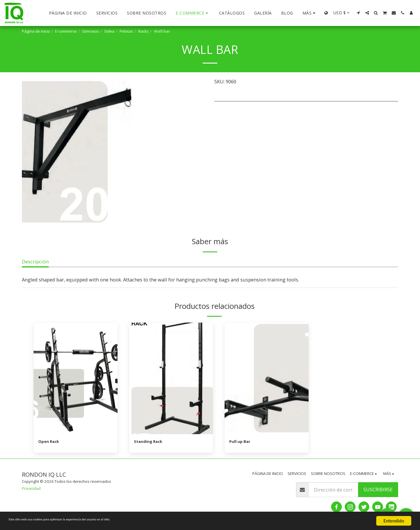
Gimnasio (90, 31)
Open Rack (51, 442)
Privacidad (31, 489)
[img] (76, 378)
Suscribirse (378, 490)
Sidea (109, 31)
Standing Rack (151, 442)
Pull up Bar (242, 442)
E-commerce (66, 31)
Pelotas (126, 31)
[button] (358, 13)
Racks (143, 31)
